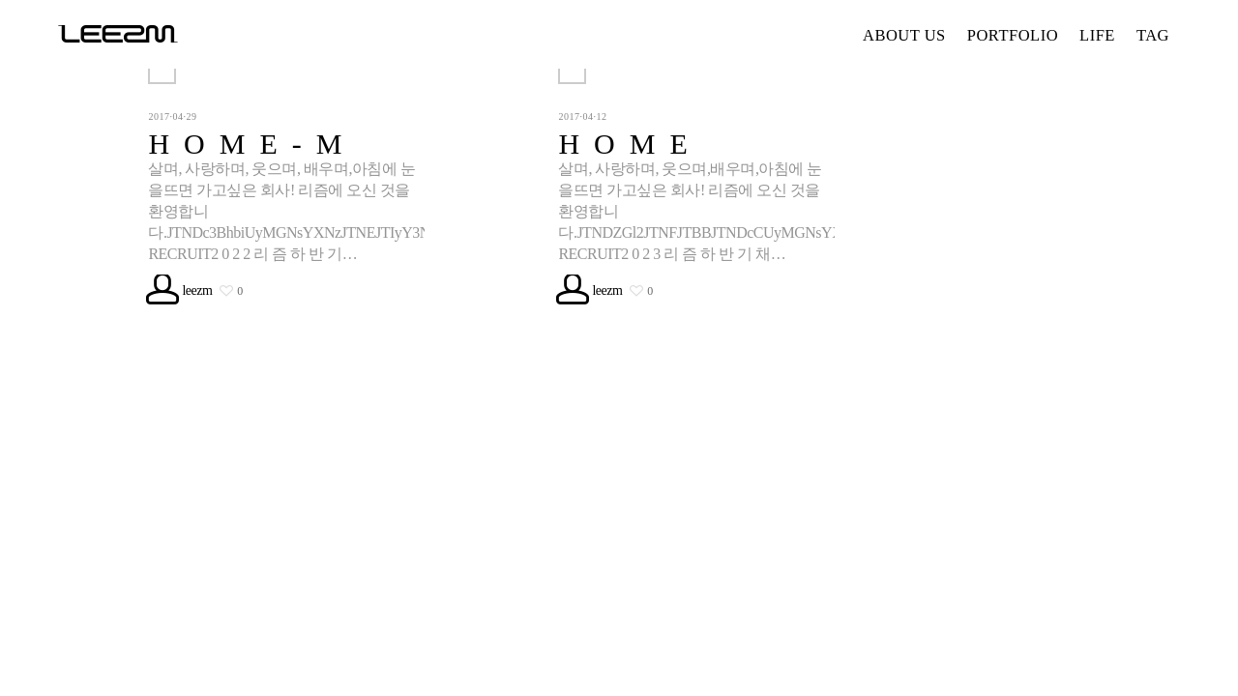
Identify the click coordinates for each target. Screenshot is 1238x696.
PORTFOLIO (1012, 35)
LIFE (1097, 35)
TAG (1152, 35)
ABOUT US (904, 35)
